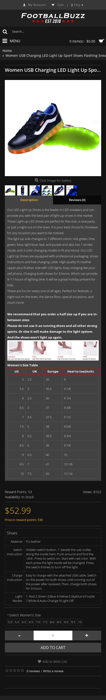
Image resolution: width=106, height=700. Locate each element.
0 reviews (33, 671)
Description (29, 200)
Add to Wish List (54, 662)
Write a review (53, 671)
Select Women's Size (25, 615)
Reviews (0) (77, 200)
